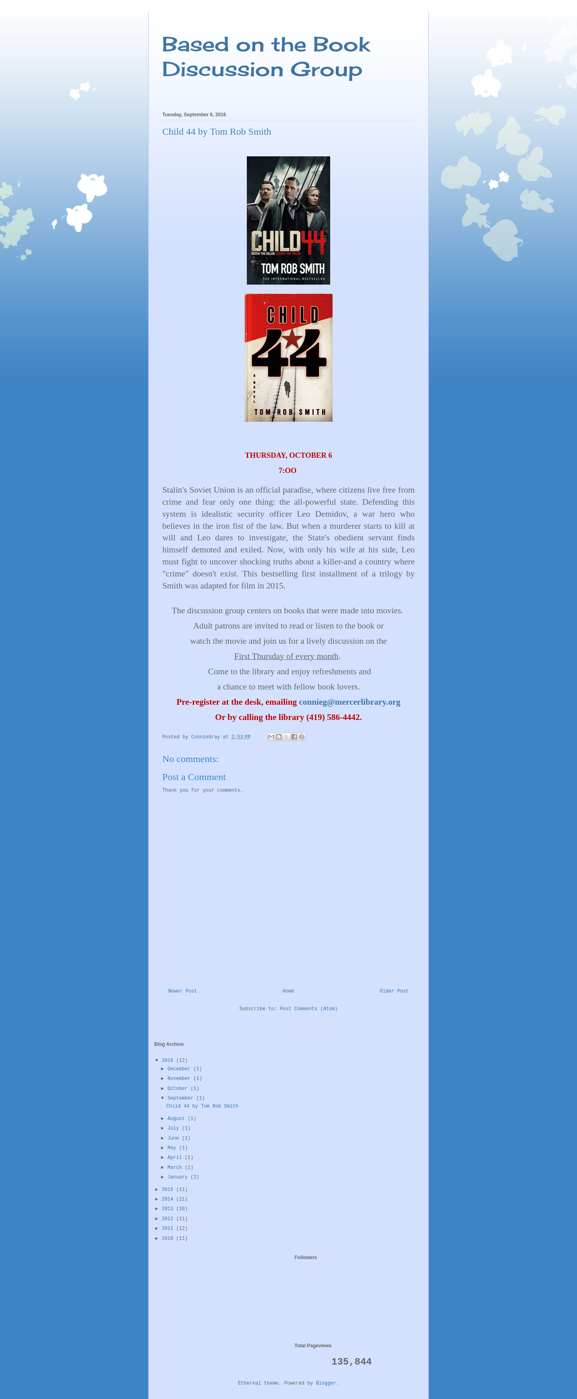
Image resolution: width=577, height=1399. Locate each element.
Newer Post (182, 991)
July (174, 1128)
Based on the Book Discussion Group (266, 56)
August (177, 1119)
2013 (169, 1209)
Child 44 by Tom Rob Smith (202, 1106)
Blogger (326, 1383)
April (176, 1157)
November (180, 1079)
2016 (169, 1060)
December (180, 1069)
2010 (169, 1238)
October (179, 1089)
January (179, 1177)
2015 (169, 1190)
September (181, 1098)
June (174, 1138)
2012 (169, 1219)
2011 (169, 1228)
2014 (169, 1199)
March (176, 1168)
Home (289, 991)
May (173, 1148)
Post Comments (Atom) (308, 1009)
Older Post (394, 991)
